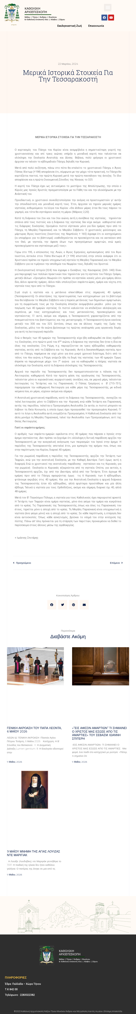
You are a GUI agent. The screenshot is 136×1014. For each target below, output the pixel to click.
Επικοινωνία (96, 25)
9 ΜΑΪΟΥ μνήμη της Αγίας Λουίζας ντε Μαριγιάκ (33, 853)
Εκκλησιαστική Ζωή (69, 25)
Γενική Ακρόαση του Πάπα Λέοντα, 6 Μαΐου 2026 (34, 729)
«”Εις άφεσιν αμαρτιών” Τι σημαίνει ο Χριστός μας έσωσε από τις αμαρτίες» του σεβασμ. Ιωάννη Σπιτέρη (99, 733)
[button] (107, 7)
